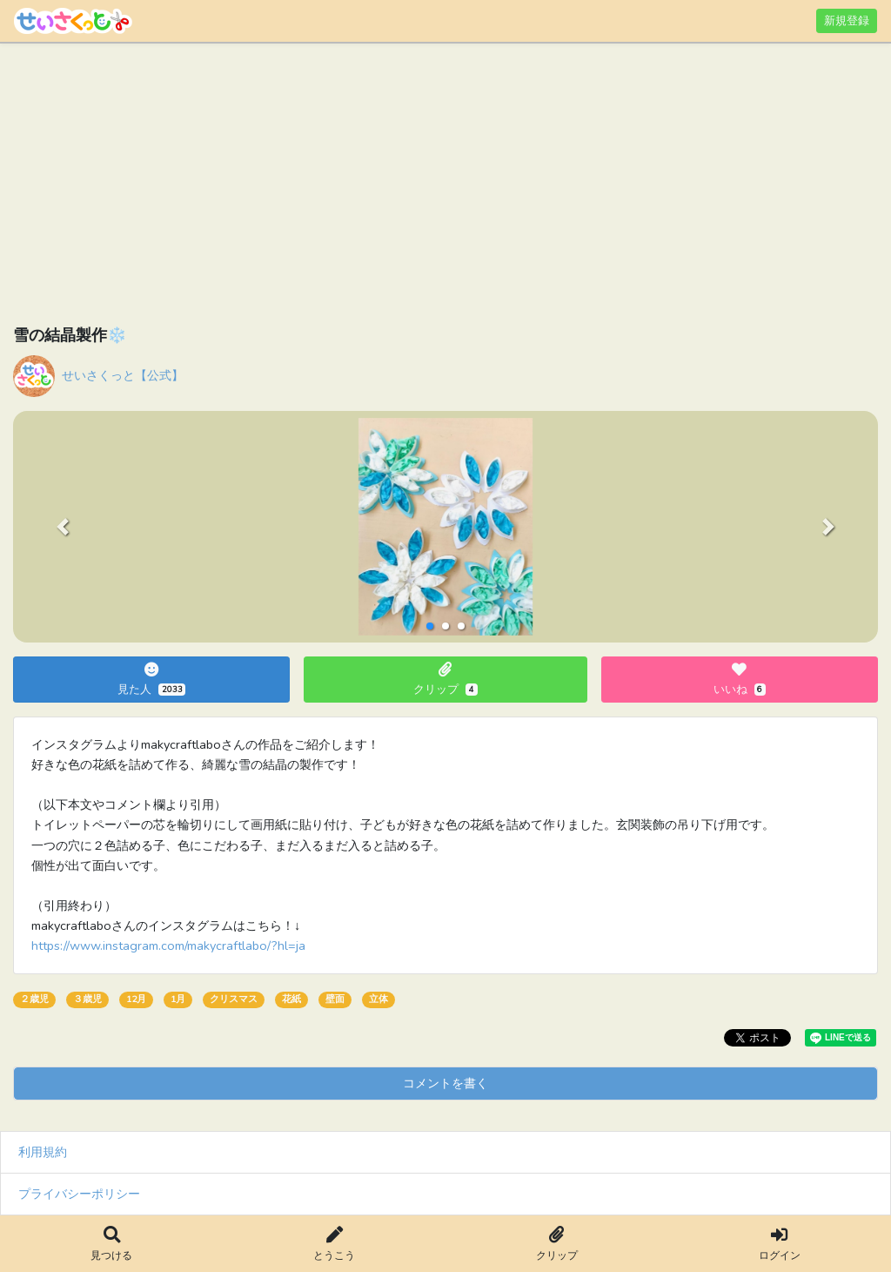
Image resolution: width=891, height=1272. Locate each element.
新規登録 (846, 20)
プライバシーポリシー (79, 1193)
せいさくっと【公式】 (123, 375)
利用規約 (42, 1152)
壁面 (335, 999)
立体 (378, 999)
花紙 (291, 999)
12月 (136, 999)
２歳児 (34, 999)
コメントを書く (445, 1083)
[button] (62, 527)
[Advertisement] (445, 187)
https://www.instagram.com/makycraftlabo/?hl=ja (168, 945)
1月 (178, 999)
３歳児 (87, 999)
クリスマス (234, 999)
